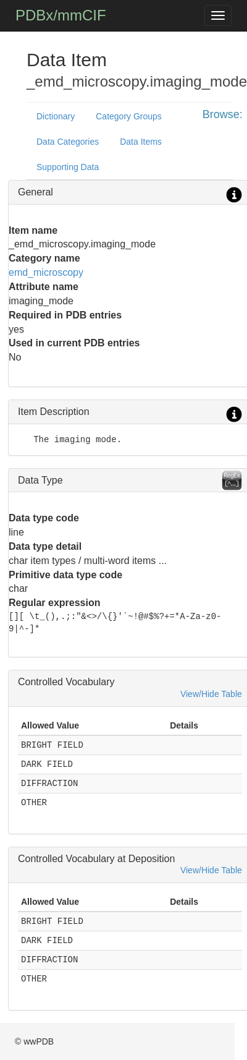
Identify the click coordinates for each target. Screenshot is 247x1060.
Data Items (141, 142)
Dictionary (55, 116)
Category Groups (129, 116)
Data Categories (67, 142)
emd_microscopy (46, 272)
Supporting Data (67, 167)
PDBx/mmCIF (60, 15)
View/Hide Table (211, 694)
